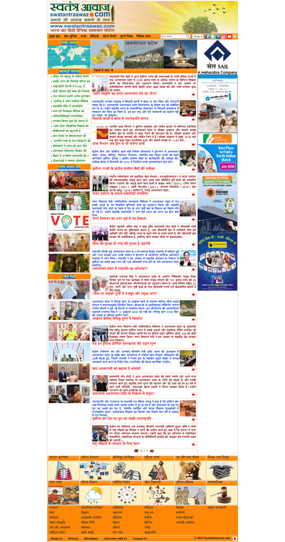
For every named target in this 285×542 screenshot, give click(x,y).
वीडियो (94, 36)
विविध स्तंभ (143, 36)
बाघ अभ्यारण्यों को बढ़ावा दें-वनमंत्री (116, 368)
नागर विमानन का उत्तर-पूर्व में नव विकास (119, 218)
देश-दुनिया (70, 36)
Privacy (73, 538)
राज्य (83, 36)
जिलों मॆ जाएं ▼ (104, 70)
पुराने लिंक (126, 36)
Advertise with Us (115, 538)
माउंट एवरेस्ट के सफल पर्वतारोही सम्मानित (120, 193)
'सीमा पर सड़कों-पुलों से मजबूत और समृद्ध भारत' (124, 293)
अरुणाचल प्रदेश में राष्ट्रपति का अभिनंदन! (120, 268)
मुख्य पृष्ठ (54, 36)
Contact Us (140, 538)
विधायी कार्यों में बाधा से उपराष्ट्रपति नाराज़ (120, 118)
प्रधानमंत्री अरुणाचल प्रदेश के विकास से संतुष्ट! (123, 393)
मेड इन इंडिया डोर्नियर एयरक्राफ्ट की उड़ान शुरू (124, 343)
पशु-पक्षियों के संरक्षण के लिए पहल (115, 443)
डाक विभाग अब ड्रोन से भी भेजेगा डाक (118, 143)
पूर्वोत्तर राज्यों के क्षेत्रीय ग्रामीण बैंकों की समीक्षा (123, 168)
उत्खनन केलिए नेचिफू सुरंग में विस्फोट (117, 318)
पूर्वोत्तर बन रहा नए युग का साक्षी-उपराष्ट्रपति (121, 418)
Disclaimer (91, 538)
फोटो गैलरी (109, 36)
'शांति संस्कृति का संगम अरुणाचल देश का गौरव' (124, 93)
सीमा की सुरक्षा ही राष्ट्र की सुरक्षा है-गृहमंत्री (121, 243)
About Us (56, 538)
